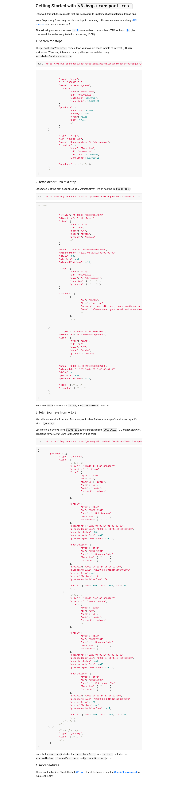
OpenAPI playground (125, 772)
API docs (80, 772)
